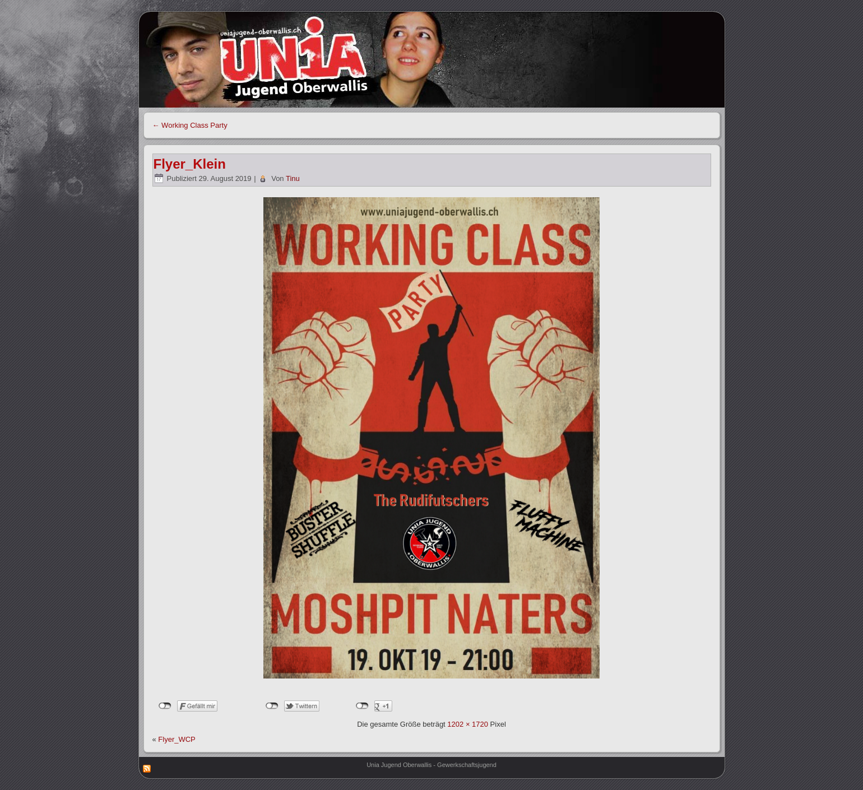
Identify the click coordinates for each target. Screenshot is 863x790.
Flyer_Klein (190, 163)
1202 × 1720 (467, 724)
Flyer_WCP (176, 739)
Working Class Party (190, 125)
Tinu (293, 178)
